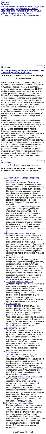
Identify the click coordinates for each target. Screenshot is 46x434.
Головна (4, 15)
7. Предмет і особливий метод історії (23, 206)
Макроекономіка (24, 11)
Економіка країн (8, 11)
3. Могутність (12, 352)
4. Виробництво (13, 304)
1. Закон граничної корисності (19, 282)
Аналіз (29, 13)
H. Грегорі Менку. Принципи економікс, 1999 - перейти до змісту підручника (22, 71)
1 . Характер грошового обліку (20, 403)
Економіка (5, 4)
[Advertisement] (23, 39)
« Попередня (6, 66)
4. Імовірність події (14, 257)
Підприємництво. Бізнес (27, 9)
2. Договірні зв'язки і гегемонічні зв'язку (24, 376)
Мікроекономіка (8, 6)
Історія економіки (24, 6)
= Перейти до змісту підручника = (23, 165)
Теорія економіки (16, 13)
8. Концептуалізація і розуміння (20, 233)
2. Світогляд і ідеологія (16, 328)
